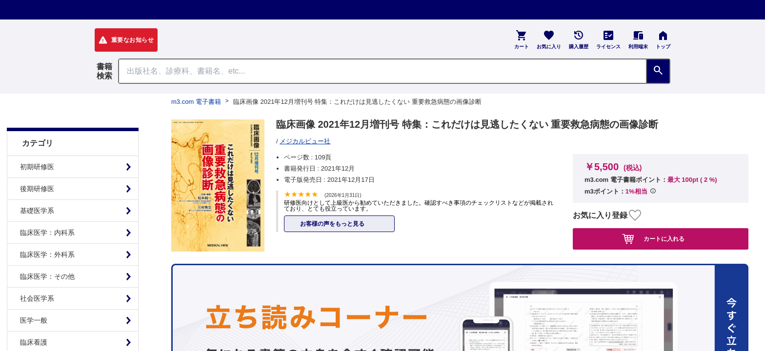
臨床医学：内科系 (47, 208)
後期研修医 (37, 164)
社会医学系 (37, 274)
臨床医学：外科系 (47, 230)
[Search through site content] (382, 71)
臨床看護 (33, 318)
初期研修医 (37, 142)
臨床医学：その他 (47, 252)
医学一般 (33, 296)
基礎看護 (33, 340)
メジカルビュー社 (305, 141)
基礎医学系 (37, 186)
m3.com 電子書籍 (196, 101)
